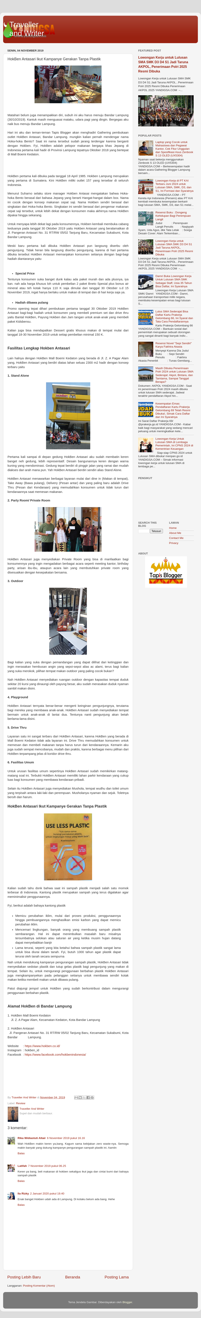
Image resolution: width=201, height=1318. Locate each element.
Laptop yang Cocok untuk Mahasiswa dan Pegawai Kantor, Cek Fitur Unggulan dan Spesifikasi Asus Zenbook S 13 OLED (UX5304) (174, 148)
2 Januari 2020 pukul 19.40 (47, 1193)
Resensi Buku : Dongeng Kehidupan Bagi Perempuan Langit (173, 216)
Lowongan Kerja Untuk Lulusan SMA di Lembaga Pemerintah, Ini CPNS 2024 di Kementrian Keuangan (174, 444)
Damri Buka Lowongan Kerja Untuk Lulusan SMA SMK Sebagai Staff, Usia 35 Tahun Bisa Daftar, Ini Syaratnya (173, 281)
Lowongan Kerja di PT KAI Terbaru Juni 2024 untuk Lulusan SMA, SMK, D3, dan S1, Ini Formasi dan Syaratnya (174, 185)
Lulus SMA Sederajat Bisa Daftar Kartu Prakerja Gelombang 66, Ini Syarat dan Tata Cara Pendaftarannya (174, 316)
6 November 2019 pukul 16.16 (66, 1138)
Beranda (72, 1277)
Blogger (127, 1302)
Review (20, 1103)
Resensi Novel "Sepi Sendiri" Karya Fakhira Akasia (173, 345)
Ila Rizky (23, 1193)
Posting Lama (116, 1277)
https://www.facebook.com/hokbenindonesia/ (55, 1054)
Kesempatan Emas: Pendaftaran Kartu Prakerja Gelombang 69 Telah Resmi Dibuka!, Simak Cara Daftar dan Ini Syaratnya (172, 410)
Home (173, 528)
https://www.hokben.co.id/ (42, 1046)
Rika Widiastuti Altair (32, 1138)
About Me (175, 533)
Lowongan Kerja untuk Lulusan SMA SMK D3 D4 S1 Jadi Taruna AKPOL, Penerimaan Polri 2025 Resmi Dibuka (174, 247)
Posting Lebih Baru (24, 1277)
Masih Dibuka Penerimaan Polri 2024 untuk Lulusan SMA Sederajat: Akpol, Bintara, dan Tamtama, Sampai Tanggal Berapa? (174, 375)
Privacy (173, 543)
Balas (21, 1153)
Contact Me (176, 538)
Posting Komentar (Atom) (39, 1285)
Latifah (22, 1165)
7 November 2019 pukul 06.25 (47, 1165)
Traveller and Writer (26, 29)
